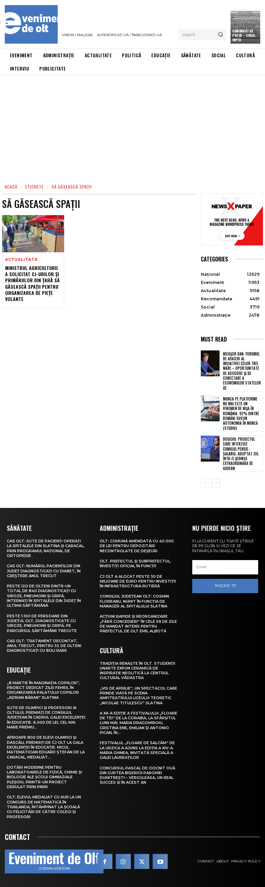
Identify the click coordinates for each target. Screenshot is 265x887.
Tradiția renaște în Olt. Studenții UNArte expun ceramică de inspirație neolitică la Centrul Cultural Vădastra (137, 670)
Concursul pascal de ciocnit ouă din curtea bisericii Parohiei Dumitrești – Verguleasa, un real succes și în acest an (137, 775)
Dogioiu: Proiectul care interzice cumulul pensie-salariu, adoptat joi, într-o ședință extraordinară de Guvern (241, 453)
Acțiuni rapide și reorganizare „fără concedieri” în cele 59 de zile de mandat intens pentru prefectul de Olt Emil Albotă (138, 623)
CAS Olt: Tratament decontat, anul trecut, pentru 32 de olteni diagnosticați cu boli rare (44, 645)
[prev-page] (205, 483)
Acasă (11, 187)
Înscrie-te (225, 585)
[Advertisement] (132, 126)
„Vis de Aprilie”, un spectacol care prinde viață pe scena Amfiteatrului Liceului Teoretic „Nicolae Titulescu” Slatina (138, 695)
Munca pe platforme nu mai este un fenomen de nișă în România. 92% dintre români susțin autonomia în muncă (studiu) (241, 413)
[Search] (220, 34)
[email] (225, 567)
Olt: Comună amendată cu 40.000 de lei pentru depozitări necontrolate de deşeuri (137, 546)
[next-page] (216, 483)
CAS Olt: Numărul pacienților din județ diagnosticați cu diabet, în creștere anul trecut (44, 570)
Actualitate (21, 259)
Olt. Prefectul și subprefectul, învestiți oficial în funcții (135, 563)
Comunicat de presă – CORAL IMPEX (243, 35)
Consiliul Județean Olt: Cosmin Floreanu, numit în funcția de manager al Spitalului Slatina (134, 601)
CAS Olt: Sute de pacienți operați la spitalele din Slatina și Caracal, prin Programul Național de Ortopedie (46, 548)
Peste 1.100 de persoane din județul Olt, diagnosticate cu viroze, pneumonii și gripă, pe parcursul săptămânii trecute (42, 623)
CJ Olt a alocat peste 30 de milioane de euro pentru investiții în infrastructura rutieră (138, 581)
